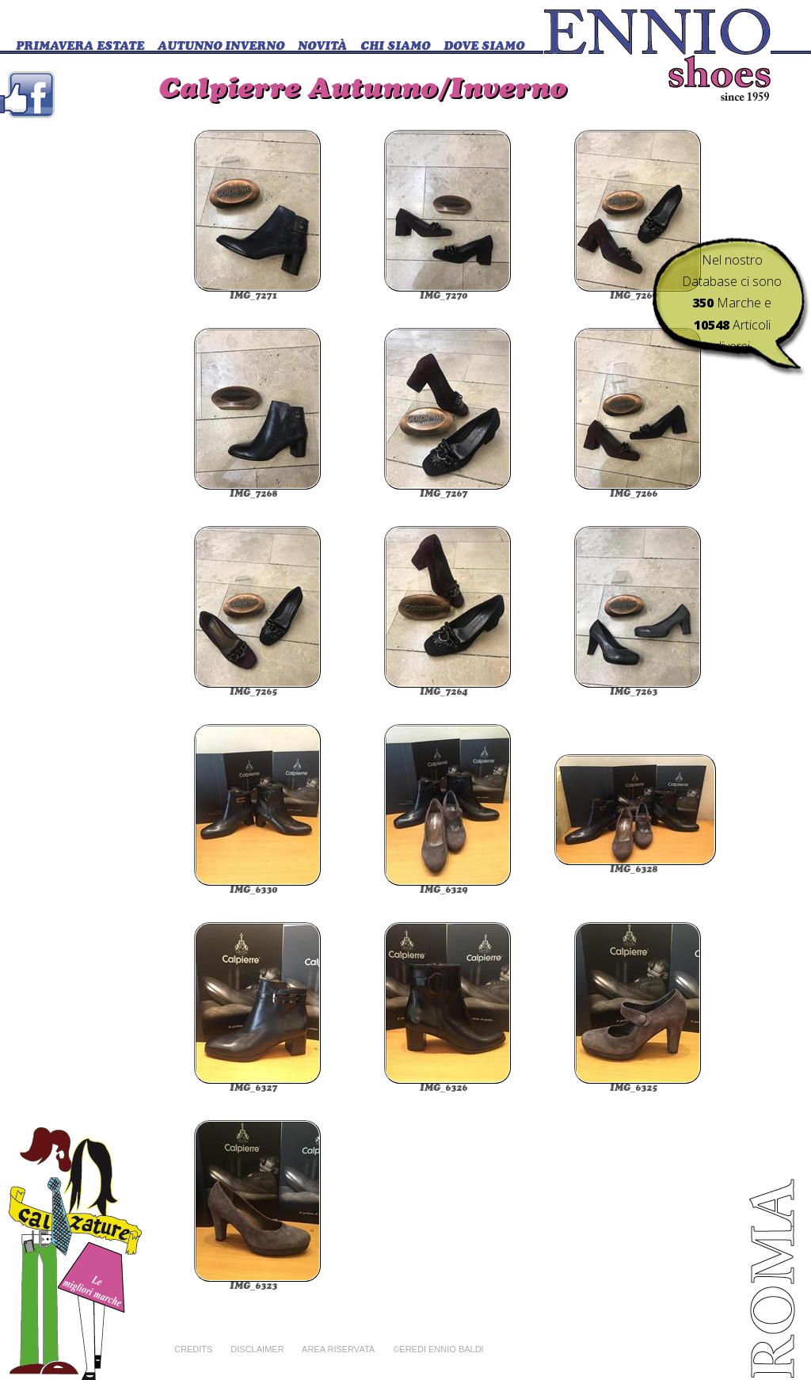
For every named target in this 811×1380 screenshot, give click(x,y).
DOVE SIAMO (484, 47)
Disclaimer (257, 1349)
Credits (193, 1349)
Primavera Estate (80, 47)
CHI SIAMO (395, 47)
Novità (322, 47)
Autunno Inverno (221, 47)
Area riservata (338, 1349)
